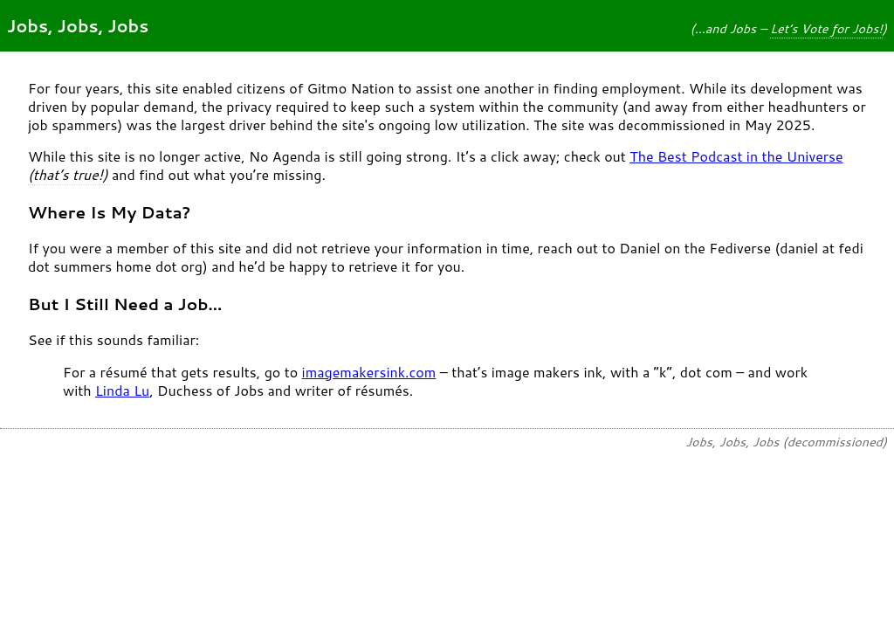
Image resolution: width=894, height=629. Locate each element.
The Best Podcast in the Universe (735, 156)
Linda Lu (122, 390)
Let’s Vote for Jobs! (826, 28)
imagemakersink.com (369, 372)
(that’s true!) (70, 174)
